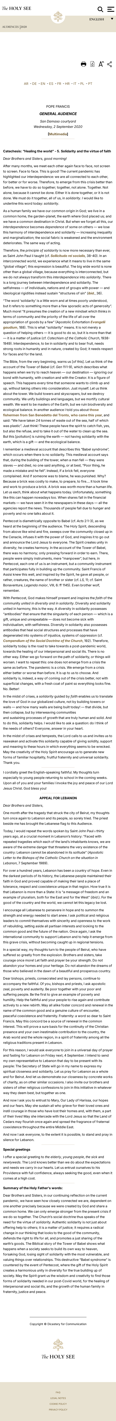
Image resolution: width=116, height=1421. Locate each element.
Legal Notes (58, 1398)
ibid (91, 293)
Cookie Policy (58, 1403)
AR (26, 84)
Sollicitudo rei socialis (68, 256)
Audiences (10, 27)
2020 (24, 27)
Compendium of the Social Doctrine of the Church (43, 641)
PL (82, 84)
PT (90, 84)
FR (59, 84)
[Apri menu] (110, 9)
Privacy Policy (58, 1409)
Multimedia (58, 134)
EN (43, 84)
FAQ (58, 1392)
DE (34, 84)
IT (74, 84)
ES (51, 84)
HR (67, 84)
